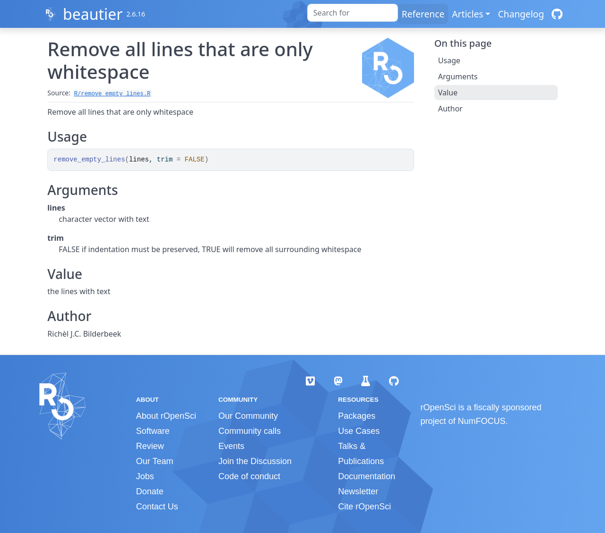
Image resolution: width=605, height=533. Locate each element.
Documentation (366, 476)
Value (448, 92)
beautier (93, 13)
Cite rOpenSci (364, 506)
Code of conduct (249, 476)
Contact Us (157, 506)
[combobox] (352, 13)
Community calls (249, 431)
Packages (356, 416)
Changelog (521, 14)
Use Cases (359, 431)
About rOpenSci (166, 416)
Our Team (154, 461)
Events (231, 446)
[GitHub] (557, 14)
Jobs (145, 476)
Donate (150, 491)
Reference (423, 14)
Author (450, 108)
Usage (449, 60)
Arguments (458, 76)
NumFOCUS (482, 421)
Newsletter (358, 491)
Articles (467, 14)
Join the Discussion (255, 461)
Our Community (248, 416)
